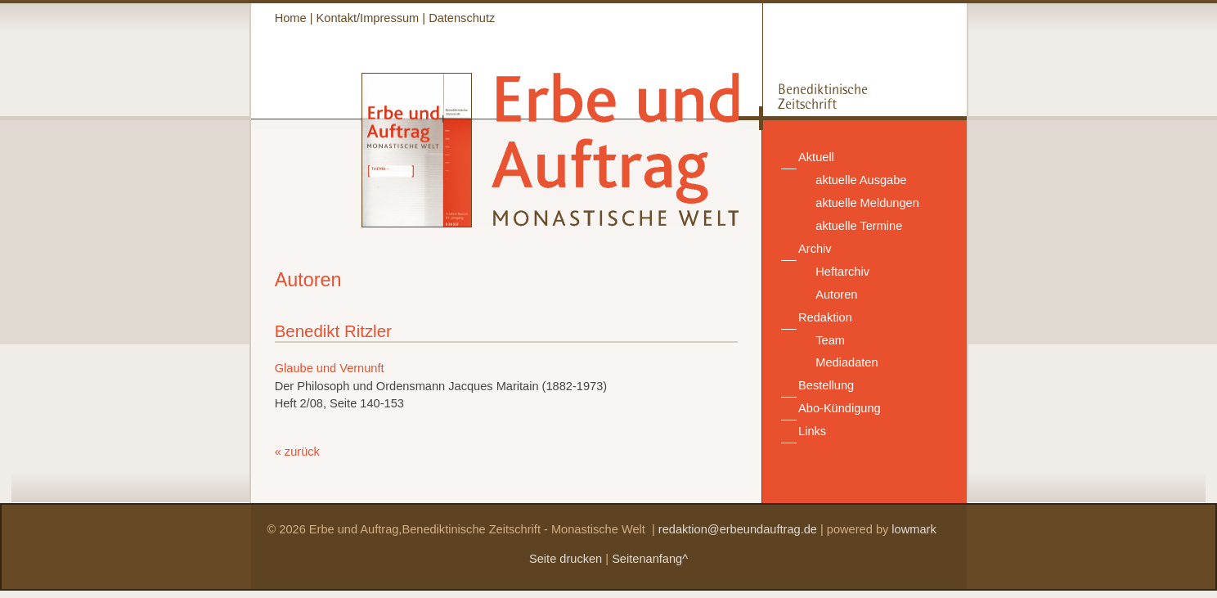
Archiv (815, 248)
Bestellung (826, 385)
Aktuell (816, 157)
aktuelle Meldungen (867, 202)
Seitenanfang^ (650, 558)
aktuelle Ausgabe (860, 180)
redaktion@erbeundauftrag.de (737, 529)
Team (830, 340)
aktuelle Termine (858, 225)
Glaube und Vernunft (329, 368)
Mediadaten (846, 362)
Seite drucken (565, 558)
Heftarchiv (842, 271)
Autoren (836, 294)
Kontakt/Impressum (368, 18)
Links (812, 431)
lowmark (913, 529)
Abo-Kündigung (839, 408)
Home (291, 18)
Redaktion (825, 317)
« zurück (297, 451)
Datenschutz (462, 18)
